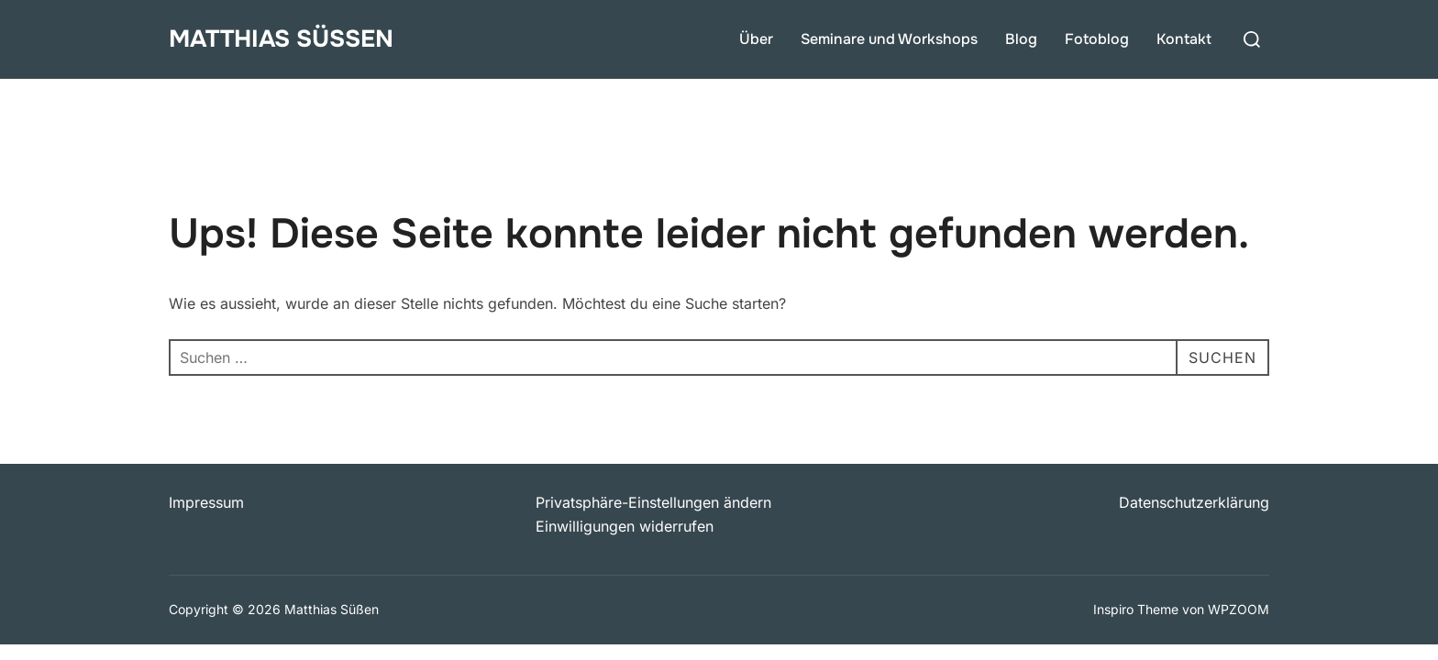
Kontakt (1183, 39)
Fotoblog (1097, 39)
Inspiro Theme (1135, 609)
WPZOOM (1238, 609)
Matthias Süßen (281, 39)
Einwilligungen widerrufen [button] (624, 526)
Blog (1021, 39)
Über (756, 39)
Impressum (206, 502)
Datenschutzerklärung (1194, 502)
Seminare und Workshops (889, 39)
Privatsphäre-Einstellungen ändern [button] (653, 502)
